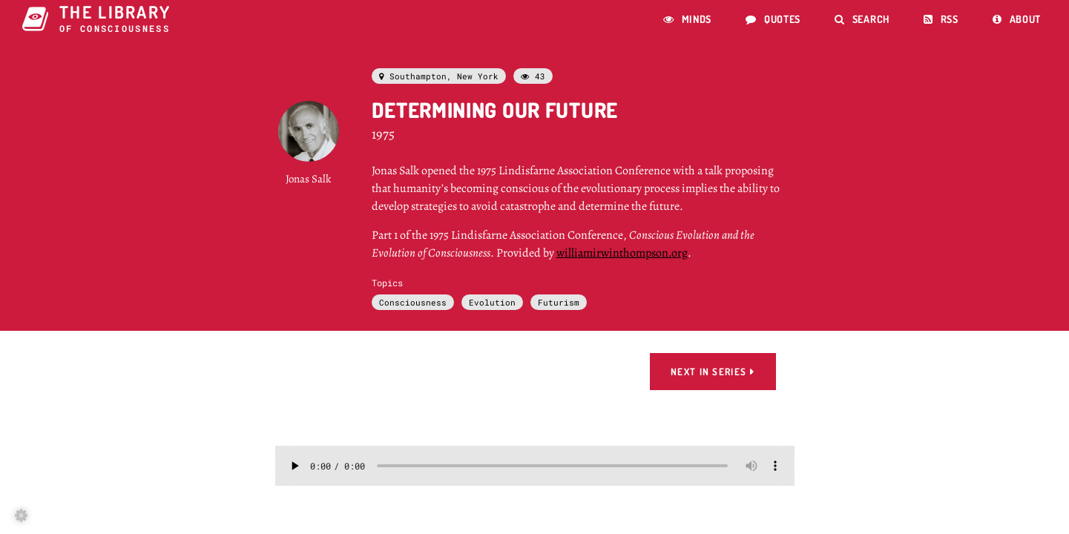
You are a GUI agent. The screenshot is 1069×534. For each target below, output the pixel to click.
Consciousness (413, 302)
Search (862, 19)
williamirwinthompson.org (622, 253)
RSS (941, 19)
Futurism (558, 302)
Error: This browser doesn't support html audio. (535, 466)
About (1017, 19)
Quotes (773, 19)
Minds (687, 19)
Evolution (492, 302)
